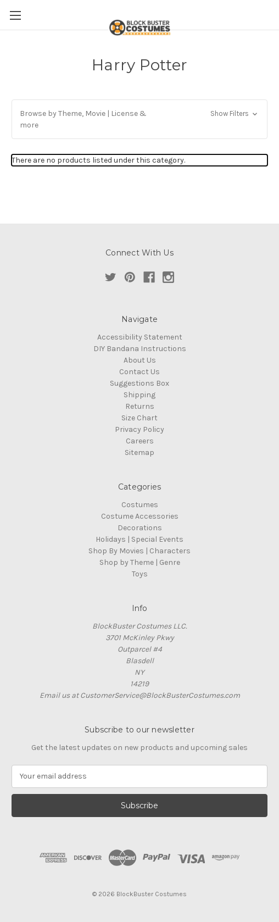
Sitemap (139, 452)
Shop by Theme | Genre (139, 562)
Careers (140, 441)
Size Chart (139, 418)
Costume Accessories (139, 516)
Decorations (140, 527)
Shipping (139, 394)
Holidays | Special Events (139, 539)
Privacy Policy (139, 429)
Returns (139, 406)
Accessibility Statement (139, 337)
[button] (139, 119)
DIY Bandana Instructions (139, 348)
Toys (140, 574)
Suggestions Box (139, 383)
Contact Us (139, 371)
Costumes (139, 504)
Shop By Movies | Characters (139, 551)
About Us (140, 360)
